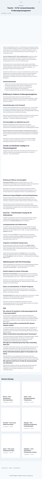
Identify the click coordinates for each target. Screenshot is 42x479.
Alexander (4, 13)
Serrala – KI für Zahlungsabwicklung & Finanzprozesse (29, 398)
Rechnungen (21, 5)
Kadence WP (30, 475)
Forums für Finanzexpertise (10, 109)
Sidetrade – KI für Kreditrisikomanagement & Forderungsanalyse (30, 424)
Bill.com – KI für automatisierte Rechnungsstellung (8, 398)
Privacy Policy (5, 468)
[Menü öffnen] (40, 2)
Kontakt (10, 468)
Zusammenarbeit (16, 468)
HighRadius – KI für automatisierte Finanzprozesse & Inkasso (30, 450)
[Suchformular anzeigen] (21, 2)
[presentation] (10, 388)
